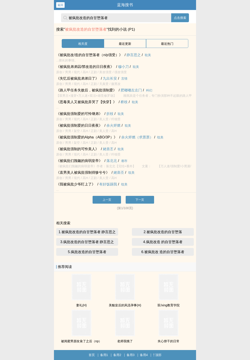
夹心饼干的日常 (168, 341)
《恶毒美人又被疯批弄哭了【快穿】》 (86, 102)
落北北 (111, 161)
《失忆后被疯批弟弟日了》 (77, 78)
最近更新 (125, 43)
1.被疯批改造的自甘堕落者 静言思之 (87, 232)
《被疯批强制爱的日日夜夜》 (79, 125)
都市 (124, 161)
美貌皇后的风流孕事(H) (125, 305)
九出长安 (110, 78)
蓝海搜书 (125, 5)
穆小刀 (123, 67)
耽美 (148, 55)
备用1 (104, 355)
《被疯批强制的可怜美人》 (77, 149)
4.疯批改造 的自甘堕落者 (163, 242)
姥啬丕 (108, 149)
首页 (92, 355)
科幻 (149, 90)
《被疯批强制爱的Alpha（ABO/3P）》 (86, 137)
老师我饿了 (125, 341)
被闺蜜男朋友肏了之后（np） (81, 341)
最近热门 (167, 43)
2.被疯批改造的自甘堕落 (163, 232)
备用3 (131, 355)
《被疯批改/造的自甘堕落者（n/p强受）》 (89, 55)
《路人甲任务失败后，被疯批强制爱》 (86, 90)
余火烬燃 (113, 125)
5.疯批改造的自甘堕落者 (87, 252)
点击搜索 (180, 18)
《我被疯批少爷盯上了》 (75, 184)
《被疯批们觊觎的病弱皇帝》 (79, 161)
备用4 (144, 355)
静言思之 (134, 55)
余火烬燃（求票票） (137, 137)
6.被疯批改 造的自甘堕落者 (163, 252)
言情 (124, 78)
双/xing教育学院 (168, 305)
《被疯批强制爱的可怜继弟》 (79, 114)
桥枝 (124, 102)
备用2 (117, 355)
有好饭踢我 (108, 184)
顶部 (157, 355)
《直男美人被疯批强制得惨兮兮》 (82, 172)
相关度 (82, 43)
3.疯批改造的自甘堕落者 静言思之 (87, 242)
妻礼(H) (81, 305)
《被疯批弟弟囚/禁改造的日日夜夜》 (85, 67)
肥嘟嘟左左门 (131, 90)
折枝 (109, 114)
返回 (60, 5)
